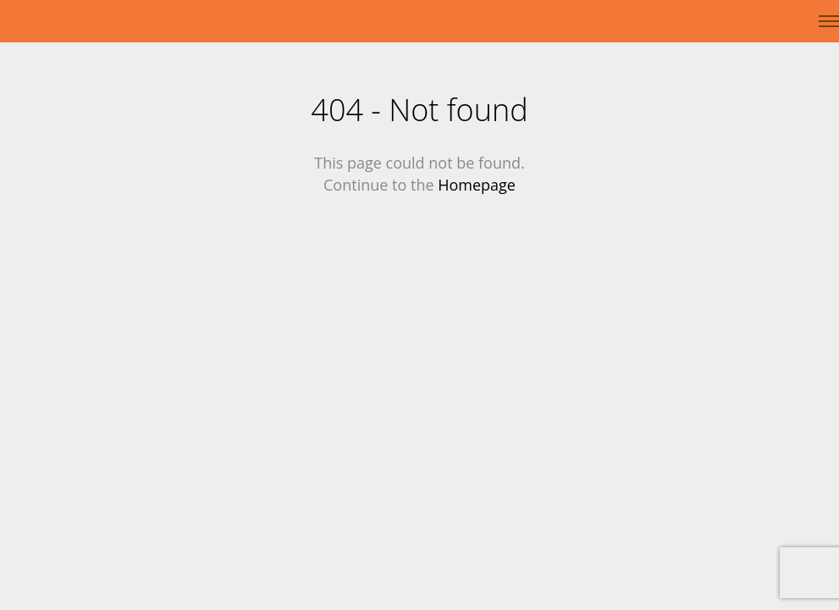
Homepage (477, 185)
